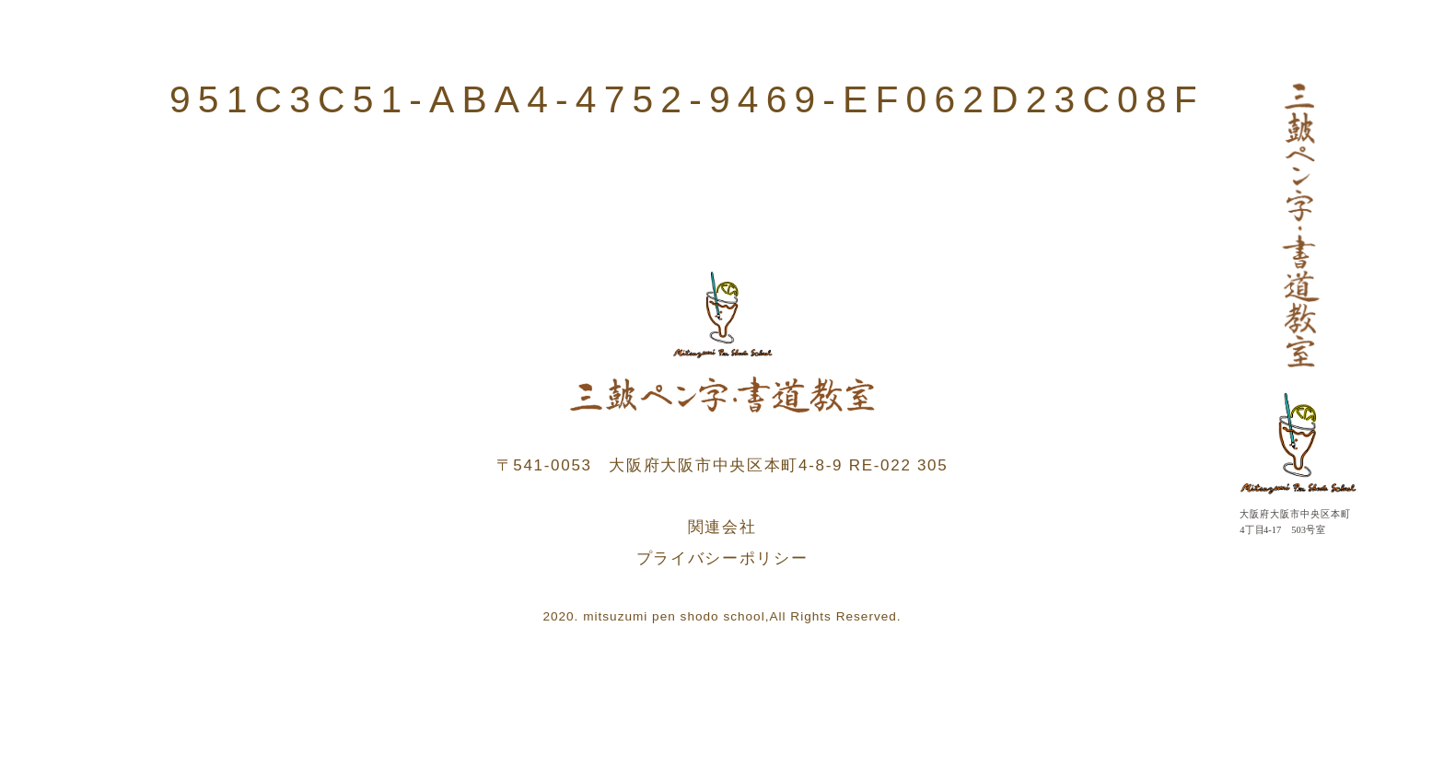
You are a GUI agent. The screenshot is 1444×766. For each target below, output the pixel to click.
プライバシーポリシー (722, 558)
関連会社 (722, 527)
